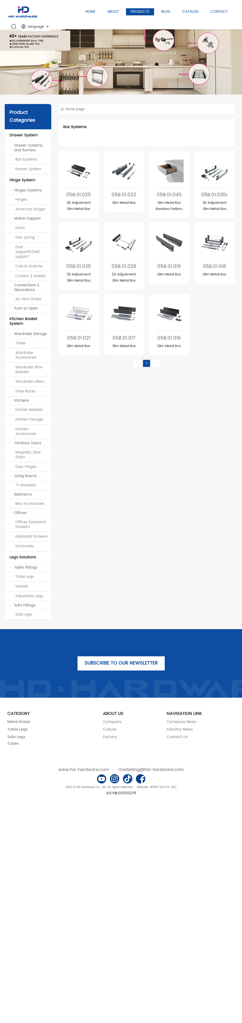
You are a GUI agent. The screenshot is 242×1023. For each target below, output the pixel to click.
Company (112, 722)
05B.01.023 (124, 195)
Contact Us (177, 737)
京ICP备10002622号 (121, 793)
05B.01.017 (123, 338)
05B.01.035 (78, 266)
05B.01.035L (214, 195)
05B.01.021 (78, 338)
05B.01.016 (169, 338)
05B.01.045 (169, 195)
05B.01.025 (78, 195)
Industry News (180, 729)
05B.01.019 (169, 266)
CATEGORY (18, 713)
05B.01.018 (214, 266)
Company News (181, 722)
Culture (110, 729)
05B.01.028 (124, 266)
